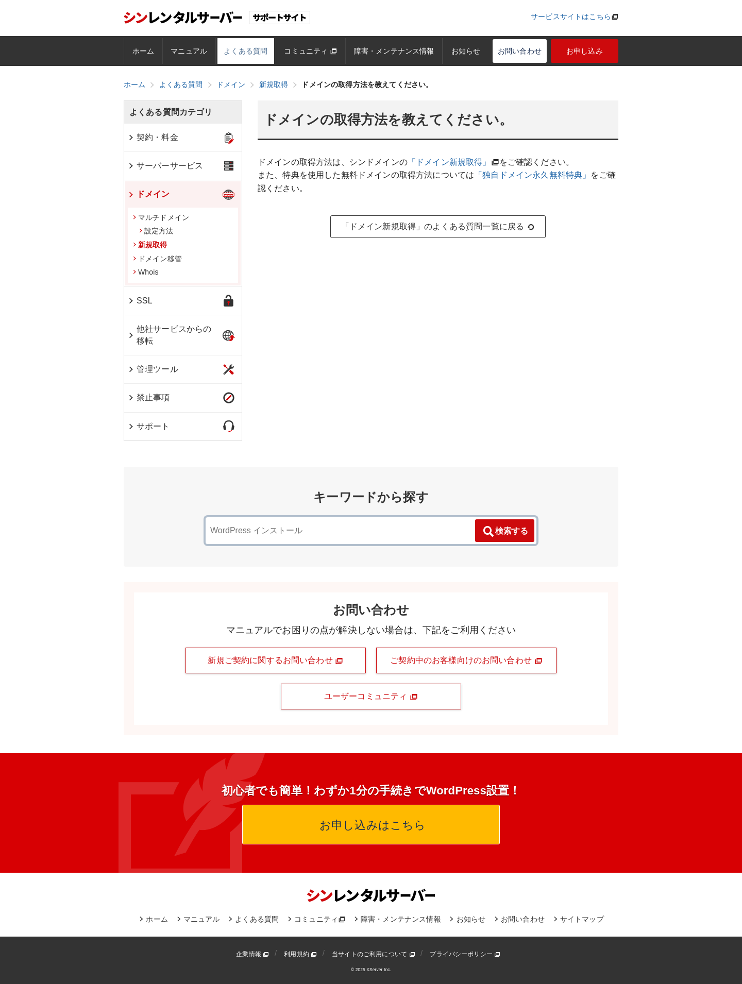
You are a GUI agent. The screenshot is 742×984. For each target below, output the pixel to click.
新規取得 (150, 245)
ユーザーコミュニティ (371, 696)
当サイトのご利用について (373, 954)
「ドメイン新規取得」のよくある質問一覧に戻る (438, 226)
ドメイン (148, 194)
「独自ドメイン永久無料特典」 (532, 175)
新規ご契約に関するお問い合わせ (275, 660)
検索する (505, 531)
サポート (148, 426)
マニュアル (189, 51)
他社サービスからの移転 (169, 335)
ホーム (143, 51)
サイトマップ (582, 919)
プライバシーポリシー (465, 954)
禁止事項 (148, 397)
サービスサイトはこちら (571, 16)
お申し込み (584, 51)
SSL (140, 300)
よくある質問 (245, 51)
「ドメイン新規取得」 (449, 162)
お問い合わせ (520, 51)
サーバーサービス (165, 165)
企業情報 (252, 954)
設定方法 (156, 231)
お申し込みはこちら (371, 825)
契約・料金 (152, 137)
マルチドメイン (161, 217)
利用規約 (300, 954)
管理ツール (152, 369)
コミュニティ (310, 51)
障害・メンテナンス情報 (394, 51)
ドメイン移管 (157, 259)
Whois (146, 272)
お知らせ (466, 51)
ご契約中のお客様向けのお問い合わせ (466, 660)
